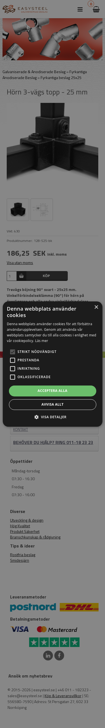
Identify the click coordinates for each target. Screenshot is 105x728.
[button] (12, 352)
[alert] (52, 364)
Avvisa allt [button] (52, 404)
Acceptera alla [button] (52, 391)
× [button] (96, 307)
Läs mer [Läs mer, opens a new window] (41, 340)
